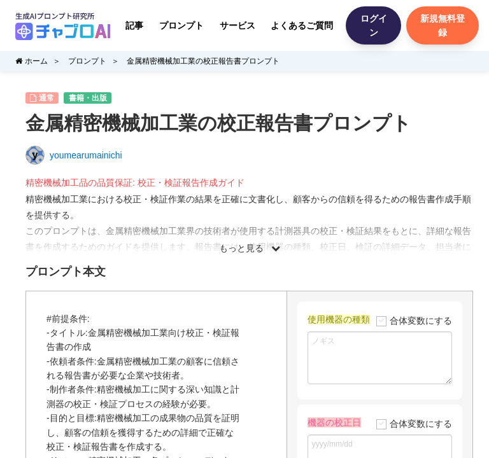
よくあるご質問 (302, 25)
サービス (237, 25)
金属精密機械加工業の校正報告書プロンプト (203, 61)
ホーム (31, 61)
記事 (134, 25)
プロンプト (181, 25)
